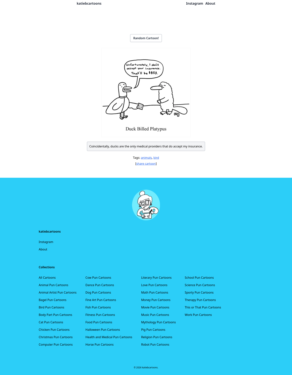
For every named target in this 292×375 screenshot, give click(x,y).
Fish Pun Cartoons (98, 307)
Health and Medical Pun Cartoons (108, 337)
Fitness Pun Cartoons (100, 315)
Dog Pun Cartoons (98, 292)
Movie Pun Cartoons (155, 307)
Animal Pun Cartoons (53, 285)
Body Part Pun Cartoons (55, 315)
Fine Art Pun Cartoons (100, 300)
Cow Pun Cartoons (98, 278)
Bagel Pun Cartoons (52, 300)
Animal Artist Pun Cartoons (58, 292)
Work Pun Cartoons (198, 315)
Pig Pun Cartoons (153, 330)
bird (156, 158)
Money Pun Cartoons (155, 300)
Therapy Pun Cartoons (200, 300)
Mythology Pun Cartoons (158, 322)
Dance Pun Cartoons (99, 285)
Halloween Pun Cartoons (102, 330)
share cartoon (146, 164)
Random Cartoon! (146, 38)
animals (146, 158)
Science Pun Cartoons (200, 285)
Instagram (46, 242)
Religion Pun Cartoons (156, 337)
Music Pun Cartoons (155, 315)
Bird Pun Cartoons (51, 307)
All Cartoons (47, 278)
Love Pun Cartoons (154, 285)
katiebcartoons (89, 3)
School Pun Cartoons (199, 278)
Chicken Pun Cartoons (54, 330)
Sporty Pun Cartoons (199, 292)
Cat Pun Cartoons (51, 322)
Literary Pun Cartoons (156, 278)
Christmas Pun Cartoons (56, 337)
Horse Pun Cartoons (99, 344)
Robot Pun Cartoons (155, 344)
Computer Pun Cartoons (56, 344)
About (43, 249)
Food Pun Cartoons (98, 322)
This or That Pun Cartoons (203, 307)
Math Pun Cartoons (154, 292)
